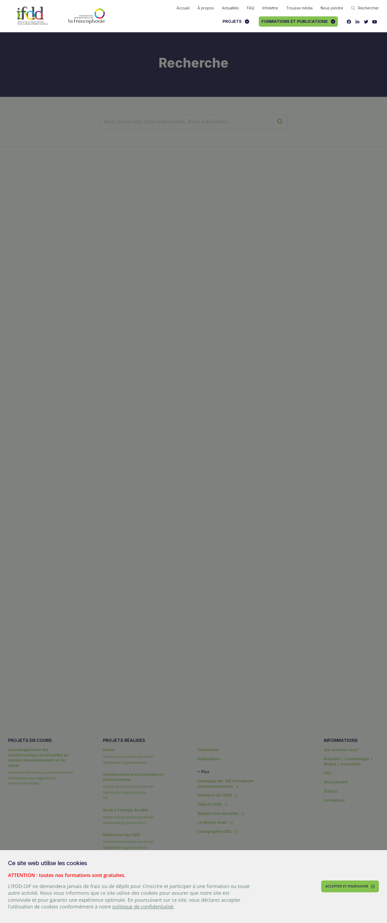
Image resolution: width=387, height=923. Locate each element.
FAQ (250, 8)
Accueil (183, 8)
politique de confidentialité (142, 906)
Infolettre (270, 8)
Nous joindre (332, 8)
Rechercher (365, 8)
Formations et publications (298, 21)
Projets (236, 21)
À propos (206, 8)
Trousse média (299, 8)
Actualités (230, 8)
